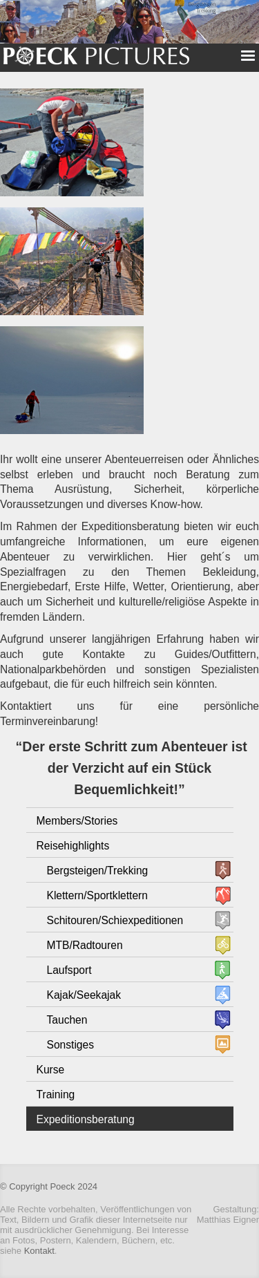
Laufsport (69, 970)
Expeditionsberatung (86, 1119)
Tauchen (67, 1020)
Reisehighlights (73, 846)
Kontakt (39, 1251)
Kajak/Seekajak (84, 995)
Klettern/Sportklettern (97, 895)
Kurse (51, 1069)
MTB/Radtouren (85, 945)
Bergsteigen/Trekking (97, 870)
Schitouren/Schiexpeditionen (115, 920)
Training (56, 1094)
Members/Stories (77, 821)
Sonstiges (70, 1045)
